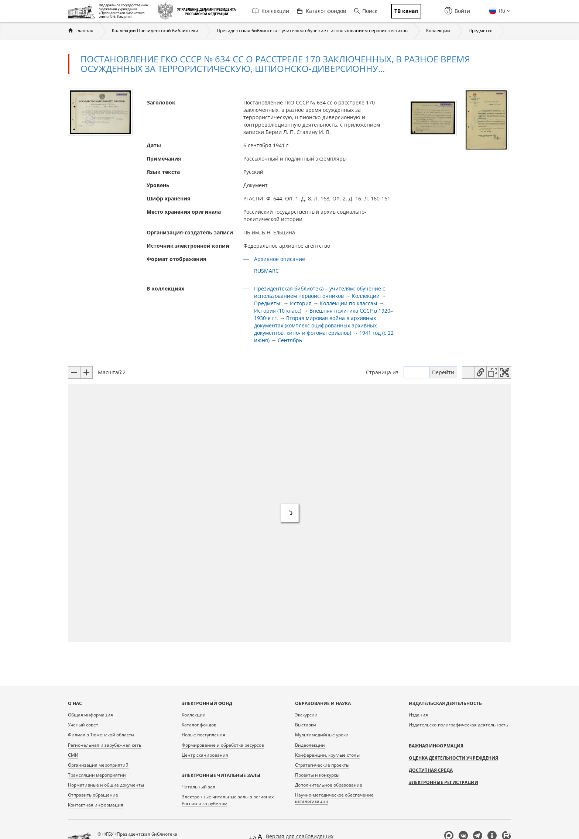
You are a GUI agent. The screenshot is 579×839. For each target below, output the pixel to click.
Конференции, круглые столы (327, 755)
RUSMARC (266, 270)
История (301, 303)
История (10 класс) (277, 310)
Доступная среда (431, 770)
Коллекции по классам (348, 303)
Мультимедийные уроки (322, 735)
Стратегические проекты (322, 765)
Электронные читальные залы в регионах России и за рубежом (228, 800)
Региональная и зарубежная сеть (104, 745)
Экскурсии (306, 715)
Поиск (365, 10)
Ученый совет (83, 725)
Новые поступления (203, 735)
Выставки (305, 725)
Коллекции (270, 10)
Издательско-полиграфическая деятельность (458, 725)
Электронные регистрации (443, 782)
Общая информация (90, 715)
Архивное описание (279, 258)
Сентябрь (290, 340)
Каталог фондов (321, 10)
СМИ (73, 755)
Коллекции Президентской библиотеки (155, 30)
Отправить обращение (93, 795)
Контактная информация (95, 805)
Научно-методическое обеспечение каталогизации (334, 798)
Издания (418, 715)
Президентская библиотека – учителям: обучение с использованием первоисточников (312, 30)
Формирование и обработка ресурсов (223, 745)
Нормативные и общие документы (106, 785)
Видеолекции (310, 745)
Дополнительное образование (328, 785)
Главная (84, 30)
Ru (501, 10)
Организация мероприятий (98, 765)
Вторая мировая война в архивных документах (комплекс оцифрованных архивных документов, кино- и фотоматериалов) (315, 325)
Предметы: (480, 30)
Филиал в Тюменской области (101, 735)
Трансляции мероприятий (97, 775)
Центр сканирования (205, 755)
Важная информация (436, 746)
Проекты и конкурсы (317, 775)
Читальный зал (198, 787)
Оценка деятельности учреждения (453, 758)
